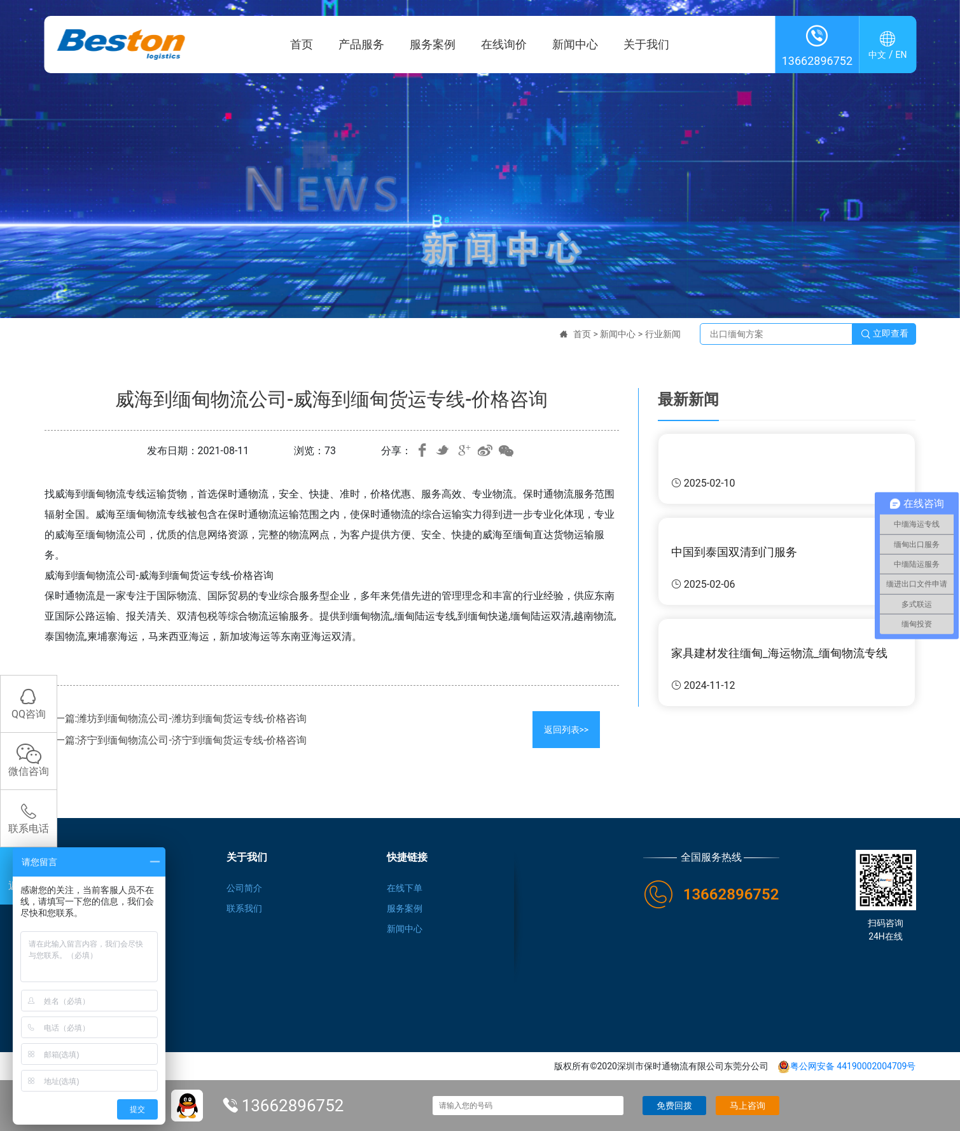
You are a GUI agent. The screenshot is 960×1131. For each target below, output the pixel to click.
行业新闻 (663, 334)
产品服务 (361, 44)
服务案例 (433, 44)
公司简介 (244, 888)
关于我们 (646, 44)
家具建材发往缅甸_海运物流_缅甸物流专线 (779, 653)
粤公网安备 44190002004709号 (846, 1066)
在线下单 (404, 888)
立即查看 (884, 334)
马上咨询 (747, 1105)
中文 (877, 55)
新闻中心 (575, 44)
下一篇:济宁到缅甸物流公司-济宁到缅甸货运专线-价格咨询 (176, 740)
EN (901, 55)
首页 (301, 44)
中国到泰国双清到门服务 (734, 552)
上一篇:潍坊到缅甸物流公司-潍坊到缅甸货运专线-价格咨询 (176, 718)
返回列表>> (566, 730)
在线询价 (504, 44)
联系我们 (244, 908)
